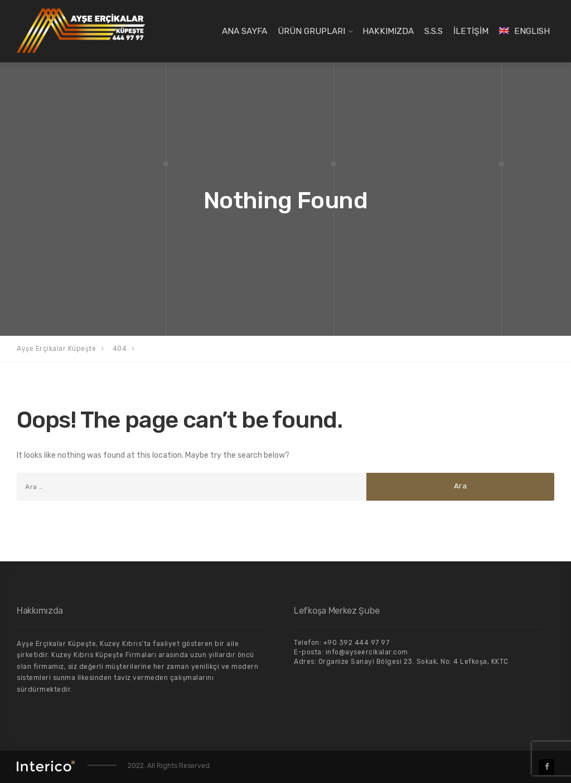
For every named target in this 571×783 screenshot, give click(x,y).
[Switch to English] (524, 31)
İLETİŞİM (470, 31)
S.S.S (433, 31)
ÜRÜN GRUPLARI (311, 31)
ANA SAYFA (244, 31)
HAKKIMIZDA (388, 31)
